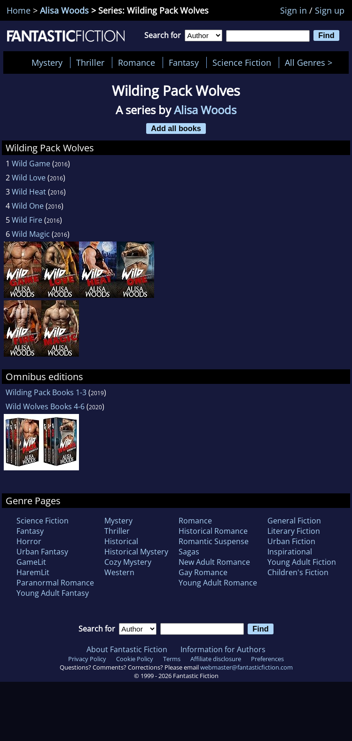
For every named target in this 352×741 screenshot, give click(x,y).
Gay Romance (203, 572)
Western (119, 572)
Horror (28, 541)
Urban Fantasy (42, 551)
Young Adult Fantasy (52, 593)
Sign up (329, 10)
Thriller (90, 62)
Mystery (47, 62)
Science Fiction (241, 62)
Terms (171, 659)
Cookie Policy (134, 659)
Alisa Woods (64, 10)
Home (19, 10)
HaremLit (32, 572)
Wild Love (29, 177)
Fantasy (184, 62)
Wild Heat (29, 192)
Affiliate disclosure (215, 659)
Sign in (293, 10)
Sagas (189, 551)
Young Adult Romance (218, 582)
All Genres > (311, 62)
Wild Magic (31, 234)
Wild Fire (27, 220)
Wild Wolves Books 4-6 (45, 406)
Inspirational (289, 551)
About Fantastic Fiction (126, 649)
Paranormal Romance (55, 582)
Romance (136, 62)
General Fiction (294, 520)
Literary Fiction (293, 531)
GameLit (31, 562)
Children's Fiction (298, 572)
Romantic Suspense (214, 541)
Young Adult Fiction (301, 562)
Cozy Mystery (127, 562)
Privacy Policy (87, 659)
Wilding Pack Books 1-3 (46, 392)
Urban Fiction (291, 541)
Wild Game (31, 163)
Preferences (267, 659)
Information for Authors (223, 649)
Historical (121, 541)
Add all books (176, 128)
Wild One (28, 206)
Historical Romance (213, 531)
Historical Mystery (136, 551)
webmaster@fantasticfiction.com (246, 667)
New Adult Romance (214, 562)
